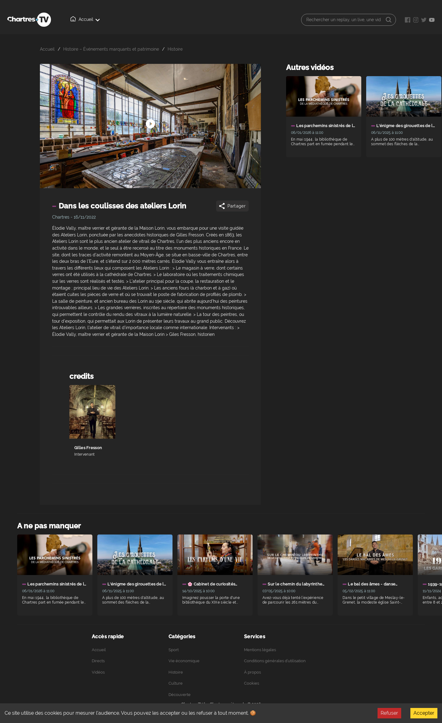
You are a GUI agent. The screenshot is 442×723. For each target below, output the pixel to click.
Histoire (175, 49)
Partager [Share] (232, 206)
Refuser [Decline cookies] (389, 713)
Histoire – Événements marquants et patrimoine (111, 49)
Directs (104, 19)
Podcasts (189, 19)
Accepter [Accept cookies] (423, 713)
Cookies (251, 683)
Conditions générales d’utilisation (275, 661)
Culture (176, 683)
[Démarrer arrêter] (150, 114)
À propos (159, 19)
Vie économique (184, 661)
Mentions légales (260, 649)
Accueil (76, 19)
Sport (174, 649)
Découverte (180, 694)
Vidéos (131, 19)
